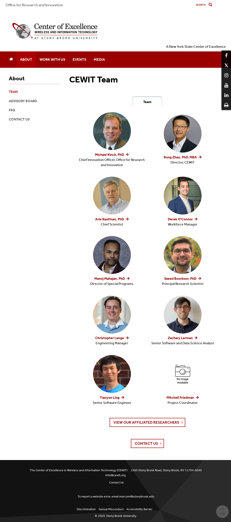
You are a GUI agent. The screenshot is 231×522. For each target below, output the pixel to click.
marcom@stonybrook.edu (136, 496)
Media (99, 59)
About (26, 59)
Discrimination (86, 509)
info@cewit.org (115, 475)
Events (79, 59)
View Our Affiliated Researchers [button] (146, 422)
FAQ (12, 110)
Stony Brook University (121, 516)
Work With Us (52, 59)
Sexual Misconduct (111, 509)
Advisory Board (23, 101)
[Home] (11, 59)
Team (147, 102)
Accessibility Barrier (139, 509)
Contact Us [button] (146, 443)
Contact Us (19, 119)
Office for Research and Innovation (34, 5)
